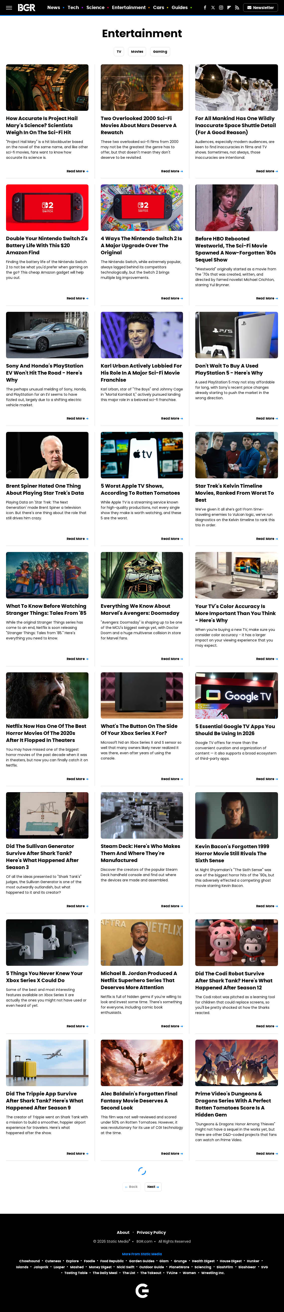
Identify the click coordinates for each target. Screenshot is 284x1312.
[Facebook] (205, 8)
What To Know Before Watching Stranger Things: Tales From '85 (46, 609)
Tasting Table (75, 1273)
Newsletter (260, 7)
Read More (76, 171)
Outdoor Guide (151, 1267)
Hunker (253, 1261)
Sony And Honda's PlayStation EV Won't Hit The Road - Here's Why (44, 373)
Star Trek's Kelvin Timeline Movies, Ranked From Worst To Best (234, 493)
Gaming (160, 51)
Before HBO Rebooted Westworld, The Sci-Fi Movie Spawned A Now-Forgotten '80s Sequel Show (235, 249)
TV (119, 51)
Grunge (180, 1261)
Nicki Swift (125, 1267)
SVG (264, 1267)
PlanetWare (179, 1267)
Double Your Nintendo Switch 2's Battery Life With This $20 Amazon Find (46, 245)
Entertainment (129, 7)
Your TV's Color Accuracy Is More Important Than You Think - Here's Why (235, 613)
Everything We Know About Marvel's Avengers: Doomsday (140, 609)
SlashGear (247, 1267)
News (53, 7)
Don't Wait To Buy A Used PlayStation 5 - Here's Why (229, 369)
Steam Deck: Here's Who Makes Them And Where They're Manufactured (140, 853)
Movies (137, 51)
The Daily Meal (105, 1273)
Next (151, 1187)
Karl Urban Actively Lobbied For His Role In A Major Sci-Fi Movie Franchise (141, 373)
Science (95, 7)
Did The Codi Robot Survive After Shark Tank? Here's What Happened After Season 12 (233, 980)
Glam (164, 1261)
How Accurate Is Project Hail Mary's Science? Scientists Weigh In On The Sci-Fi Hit (42, 125)
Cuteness (53, 1261)
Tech (73, 7)
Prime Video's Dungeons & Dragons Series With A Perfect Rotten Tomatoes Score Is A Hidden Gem (233, 1104)
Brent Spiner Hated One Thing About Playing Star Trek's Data (45, 489)
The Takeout (150, 1273)
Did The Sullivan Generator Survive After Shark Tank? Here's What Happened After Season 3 (42, 857)
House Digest (231, 1261)
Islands (22, 1267)
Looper (59, 1267)
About (123, 1232)
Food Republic (112, 1261)
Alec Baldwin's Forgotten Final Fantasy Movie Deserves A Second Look (139, 1100)
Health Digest (203, 1261)
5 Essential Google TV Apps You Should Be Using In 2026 (235, 730)
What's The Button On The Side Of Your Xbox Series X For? (139, 729)
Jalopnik (41, 1267)
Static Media (118, 1242)
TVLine (171, 1273)
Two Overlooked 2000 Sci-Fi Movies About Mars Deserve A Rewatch (139, 125)
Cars (158, 7)
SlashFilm (225, 1267)
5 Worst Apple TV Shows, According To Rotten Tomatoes (140, 489)
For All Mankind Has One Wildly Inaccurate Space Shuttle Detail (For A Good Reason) (235, 125)
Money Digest (100, 1267)
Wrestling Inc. (213, 1273)
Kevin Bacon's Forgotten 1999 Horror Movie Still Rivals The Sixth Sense (232, 853)
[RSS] (237, 8)
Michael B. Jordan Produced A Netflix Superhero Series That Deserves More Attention (139, 980)
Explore (72, 1261)
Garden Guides (141, 1261)
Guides (180, 7)
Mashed (77, 1267)
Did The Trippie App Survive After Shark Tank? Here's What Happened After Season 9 (44, 1100)
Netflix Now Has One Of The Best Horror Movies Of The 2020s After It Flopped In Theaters (46, 733)
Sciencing (203, 1267)
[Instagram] (221, 8)
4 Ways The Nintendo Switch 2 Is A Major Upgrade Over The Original (141, 245)
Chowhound (29, 1261)
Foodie (89, 1261)
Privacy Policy (151, 1232)
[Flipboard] (229, 8)
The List (129, 1273)
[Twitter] (213, 8)
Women (189, 1273)
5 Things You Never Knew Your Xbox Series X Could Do (44, 977)
